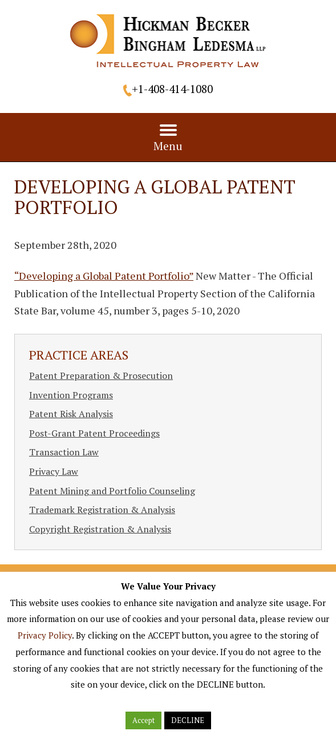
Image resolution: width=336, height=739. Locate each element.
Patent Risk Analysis (71, 413)
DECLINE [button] (187, 720)
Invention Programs (71, 395)
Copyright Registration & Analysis (100, 529)
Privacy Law (53, 471)
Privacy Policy (45, 635)
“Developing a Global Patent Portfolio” (103, 275)
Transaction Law (64, 452)
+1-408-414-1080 (172, 89)
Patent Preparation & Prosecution (101, 375)
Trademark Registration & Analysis (102, 509)
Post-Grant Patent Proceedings (94, 433)
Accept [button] (143, 720)
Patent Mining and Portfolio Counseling (112, 490)
